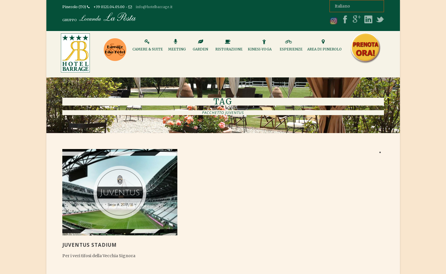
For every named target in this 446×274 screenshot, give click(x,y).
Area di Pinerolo (324, 47)
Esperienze (291, 47)
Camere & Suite (147, 47)
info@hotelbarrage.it (154, 7)
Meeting (177, 47)
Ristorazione (229, 47)
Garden (200, 47)
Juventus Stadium (89, 245)
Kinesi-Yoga (260, 47)
